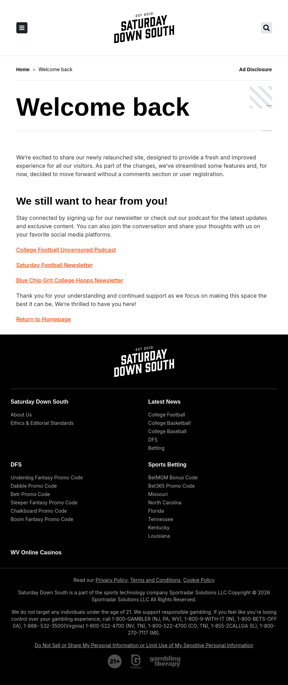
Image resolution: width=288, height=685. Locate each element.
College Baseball (167, 431)
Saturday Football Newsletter (54, 265)
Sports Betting (167, 465)
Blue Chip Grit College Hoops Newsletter (70, 280)
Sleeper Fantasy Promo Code (44, 502)
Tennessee (160, 519)
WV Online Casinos (36, 552)
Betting (156, 448)
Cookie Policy (199, 580)
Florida (156, 511)
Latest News (164, 402)
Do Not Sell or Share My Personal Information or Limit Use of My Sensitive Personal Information (144, 645)
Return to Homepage (43, 319)
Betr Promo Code (30, 494)
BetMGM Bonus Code (173, 477)
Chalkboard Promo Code (39, 511)
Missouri (158, 494)
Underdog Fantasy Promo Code (47, 477)
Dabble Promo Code (34, 486)
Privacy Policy (111, 580)
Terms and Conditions (155, 580)
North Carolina (165, 502)
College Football (167, 415)
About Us (21, 415)
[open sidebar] (21, 27)
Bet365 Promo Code (171, 486)
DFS (153, 440)
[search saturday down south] (266, 27)
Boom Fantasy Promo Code (42, 519)
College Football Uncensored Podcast (66, 249)
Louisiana (159, 536)
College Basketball (169, 423)
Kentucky (159, 527)
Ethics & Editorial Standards (42, 423)
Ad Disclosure (255, 69)
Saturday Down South (39, 402)
